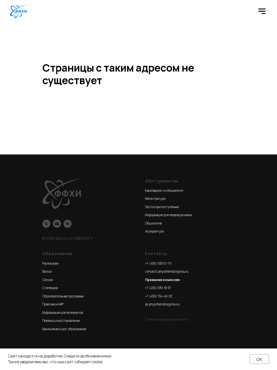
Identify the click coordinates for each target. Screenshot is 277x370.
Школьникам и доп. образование (64, 329)
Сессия (47, 280)
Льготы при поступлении (162, 207)
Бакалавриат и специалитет (164, 190)
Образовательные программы (62, 296)
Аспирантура (154, 231)
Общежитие (153, 223)
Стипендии (50, 288)
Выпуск (47, 271)
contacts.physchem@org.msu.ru (166, 271)
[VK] (68, 224)
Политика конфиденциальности (166, 319)
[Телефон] (46, 224)
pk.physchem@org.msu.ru (162, 304)
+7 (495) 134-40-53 (158, 296)
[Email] (57, 224)
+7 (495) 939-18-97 (158, 288)
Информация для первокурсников (168, 215)
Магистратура (155, 198)
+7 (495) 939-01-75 (158, 263)
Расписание (50, 263)
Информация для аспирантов (62, 312)
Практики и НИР (53, 304)
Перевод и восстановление (61, 320)
